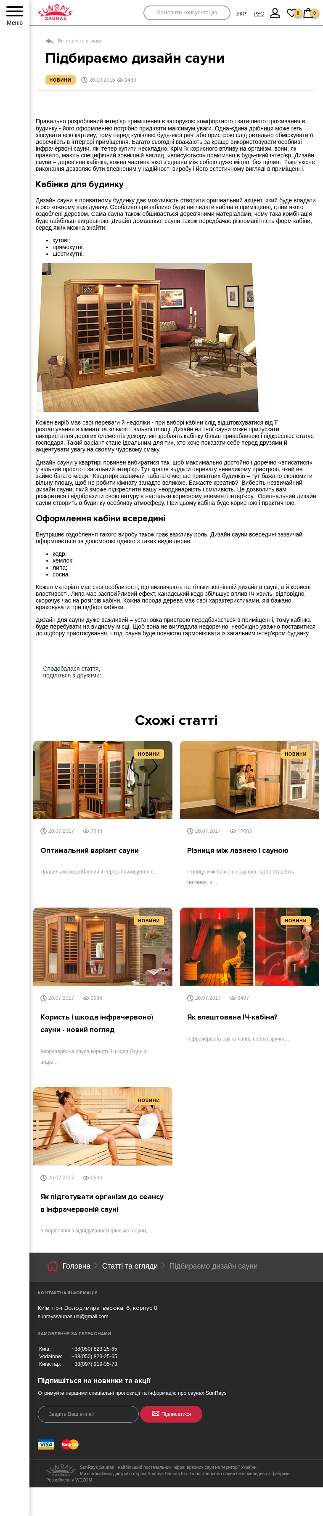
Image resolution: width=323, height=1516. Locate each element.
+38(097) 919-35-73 (94, 1365)
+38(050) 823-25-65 (94, 1350)
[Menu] (14, 12)
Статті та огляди (130, 1267)
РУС (259, 14)
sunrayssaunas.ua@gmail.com (73, 1318)
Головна (77, 1267)
